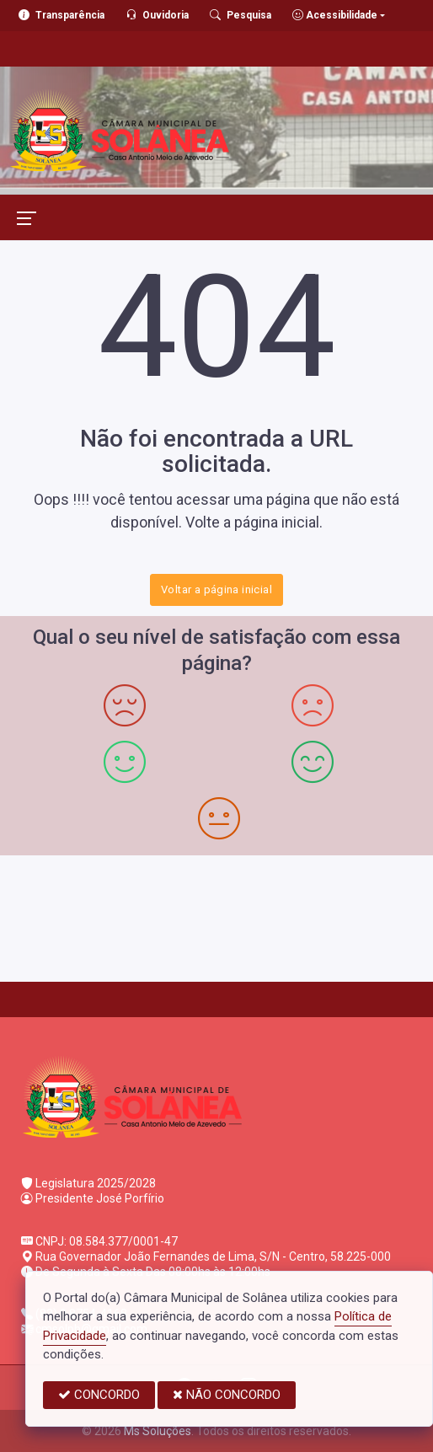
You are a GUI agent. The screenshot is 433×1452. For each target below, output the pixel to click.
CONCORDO (99, 1394)
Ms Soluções (157, 1431)
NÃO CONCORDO (227, 1394)
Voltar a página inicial (216, 589)
